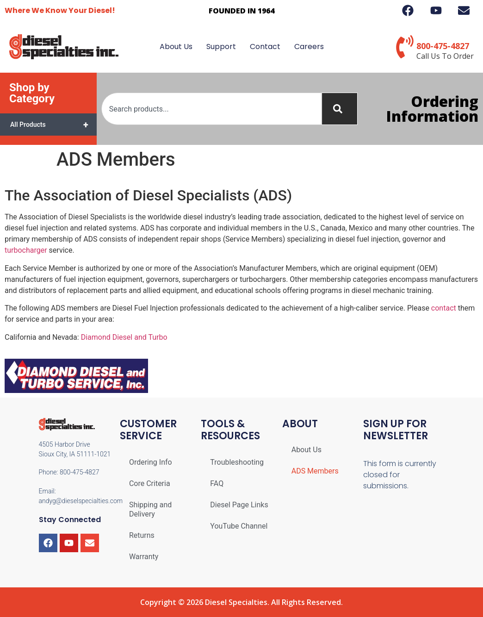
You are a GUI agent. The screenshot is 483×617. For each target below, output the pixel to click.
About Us (176, 46)
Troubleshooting (237, 462)
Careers (309, 46)
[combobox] (211, 109)
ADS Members (315, 471)
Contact (265, 46)
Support (221, 46)
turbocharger (26, 250)
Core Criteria (149, 483)
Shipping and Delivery (150, 509)
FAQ (216, 483)
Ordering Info (150, 462)
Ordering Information (432, 108)
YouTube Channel (238, 526)
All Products (53, 124)
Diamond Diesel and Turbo (124, 337)
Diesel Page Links (239, 504)
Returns (142, 535)
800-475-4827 (442, 45)
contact (443, 308)
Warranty (144, 556)
